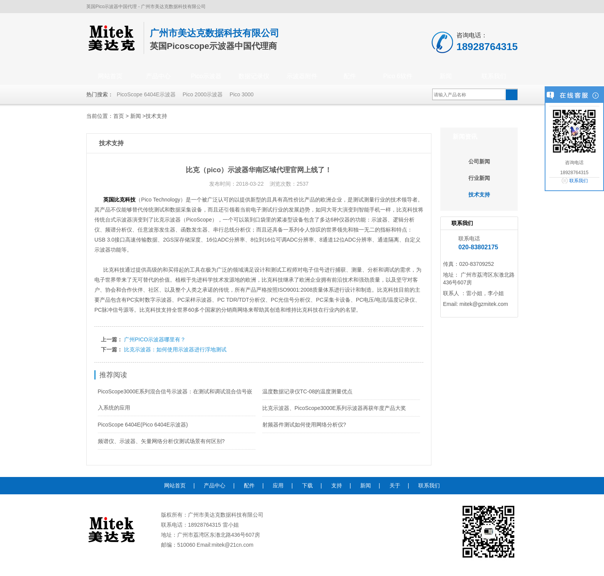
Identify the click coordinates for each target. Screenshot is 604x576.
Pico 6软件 (398, 76)
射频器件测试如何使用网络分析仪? (304, 425)
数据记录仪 (253, 76)
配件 (350, 76)
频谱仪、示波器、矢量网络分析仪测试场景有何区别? (161, 441)
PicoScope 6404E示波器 (146, 94)
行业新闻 (479, 178)
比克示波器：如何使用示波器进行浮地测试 (175, 349)
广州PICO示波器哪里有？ (155, 339)
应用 (278, 485)
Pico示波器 (206, 76)
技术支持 (156, 116)
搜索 (511, 94)
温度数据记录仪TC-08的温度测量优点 (307, 391)
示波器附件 (302, 76)
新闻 (446, 76)
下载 (307, 485)
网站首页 (110, 76)
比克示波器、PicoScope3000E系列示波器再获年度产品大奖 (334, 408)
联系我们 (494, 76)
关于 (394, 485)
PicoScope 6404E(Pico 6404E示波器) (143, 425)
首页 (118, 116)
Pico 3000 (241, 94)
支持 (336, 485)
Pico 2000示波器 (203, 94)
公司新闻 (479, 161)
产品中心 (158, 76)
